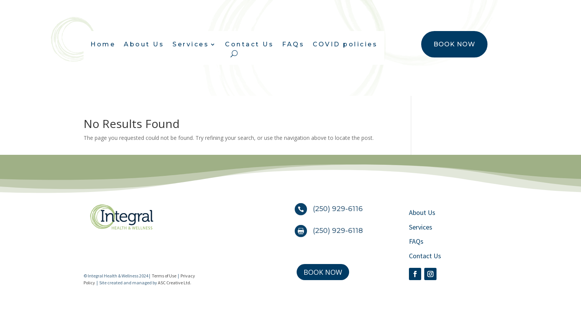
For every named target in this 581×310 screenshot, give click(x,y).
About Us (144, 45)
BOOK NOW (454, 44)
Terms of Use (164, 276)
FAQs (293, 45)
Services (190, 45)
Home (102, 45)
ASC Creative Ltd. (174, 282)
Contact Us (249, 45)
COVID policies (345, 45)
